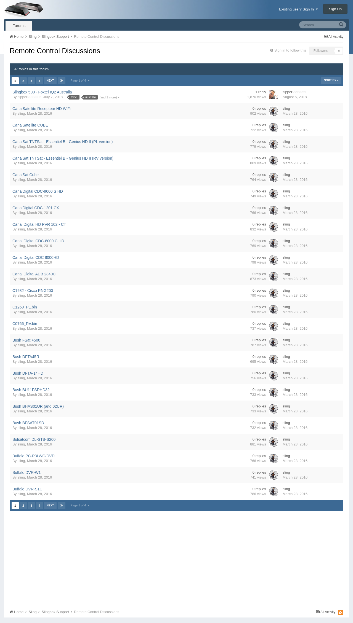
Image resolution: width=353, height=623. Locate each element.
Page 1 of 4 (80, 80)
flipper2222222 (29, 97)
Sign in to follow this (290, 50)
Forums (18, 25)
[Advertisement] (110, 557)
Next (50, 80)
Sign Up (335, 9)
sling (21, 113)
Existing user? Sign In (298, 9)
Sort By (331, 80)
